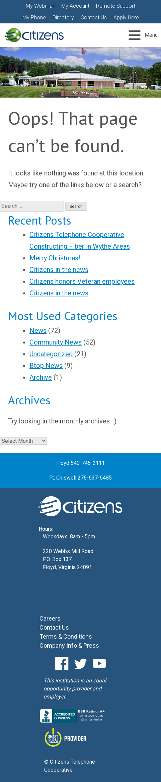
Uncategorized (51, 354)
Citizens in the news (58, 270)
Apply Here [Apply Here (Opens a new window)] (126, 17)
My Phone (34, 17)
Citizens (34, 35)
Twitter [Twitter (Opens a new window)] (80, 663)
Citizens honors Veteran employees (82, 281)
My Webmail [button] (40, 6)
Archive (40, 377)
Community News (55, 342)
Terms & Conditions (65, 636)
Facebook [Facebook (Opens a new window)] (62, 663)
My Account (75, 6)
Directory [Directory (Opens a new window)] (63, 17)
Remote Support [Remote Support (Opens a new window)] (115, 6)
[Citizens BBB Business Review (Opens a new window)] (72, 721)
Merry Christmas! (54, 258)
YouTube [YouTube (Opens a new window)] (99, 663)
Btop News (46, 366)
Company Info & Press (69, 645)
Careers (50, 618)
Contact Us (94, 17)
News (38, 331)
